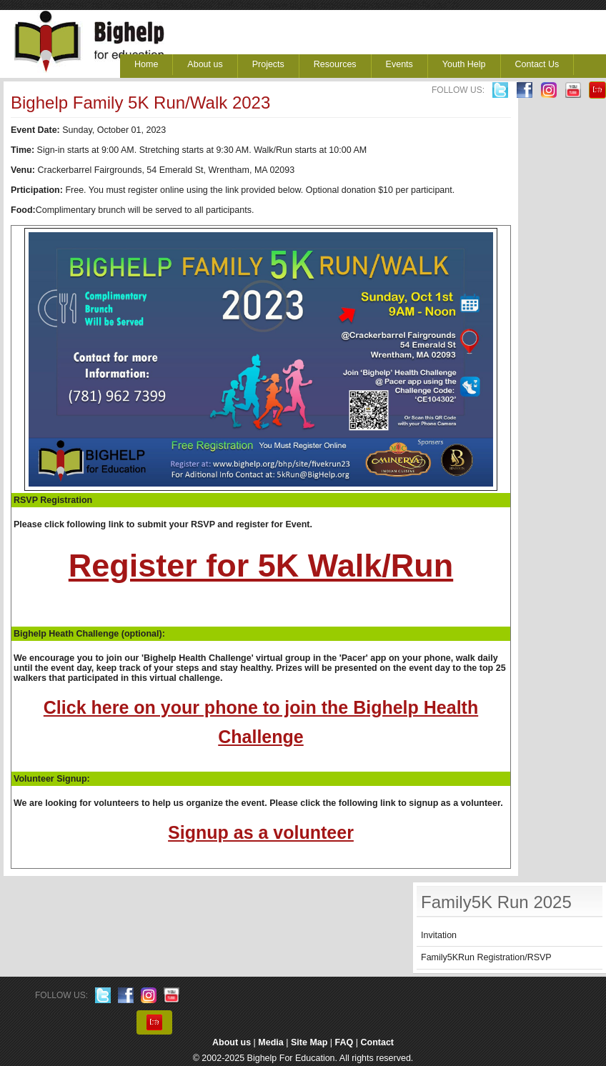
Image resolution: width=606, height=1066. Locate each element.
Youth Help (464, 64)
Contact (377, 1042)
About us (204, 64)
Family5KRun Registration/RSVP (486, 957)
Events (399, 64)
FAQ (344, 1042)
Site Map (309, 1042)
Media (270, 1042)
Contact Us (537, 64)
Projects (268, 64)
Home (146, 64)
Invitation (439, 935)
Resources (335, 64)
